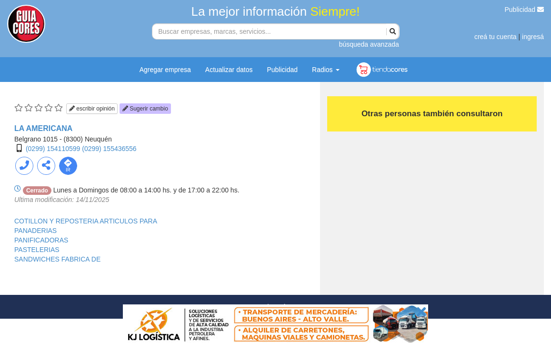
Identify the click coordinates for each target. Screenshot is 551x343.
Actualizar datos (229, 69)
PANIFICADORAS (41, 240)
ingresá (533, 36)
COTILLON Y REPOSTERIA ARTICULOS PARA (85, 221)
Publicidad (524, 9)
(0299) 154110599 (53, 148)
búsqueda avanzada (369, 44)
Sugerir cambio (145, 108)
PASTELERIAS (37, 249)
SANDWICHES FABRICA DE (57, 259)
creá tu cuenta (495, 36)
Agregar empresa (165, 69)
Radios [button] (325, 69)
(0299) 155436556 (109, 148)
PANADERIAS (35, 230)
